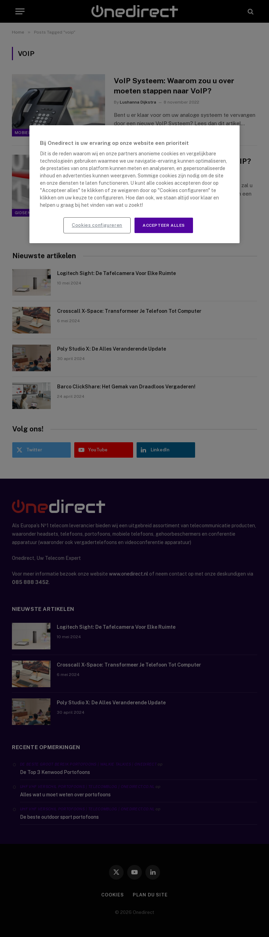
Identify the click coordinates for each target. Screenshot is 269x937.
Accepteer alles (164, 225)
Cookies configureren (97, 225)
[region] (134, 184)
